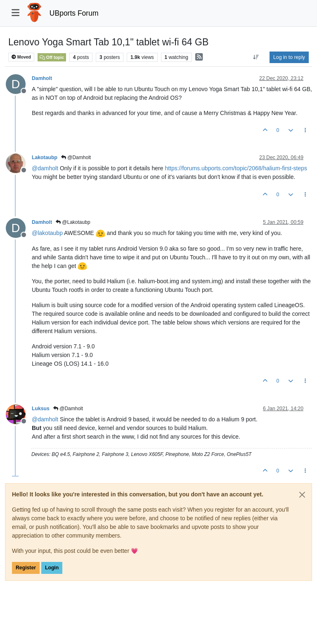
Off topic (52, 57)
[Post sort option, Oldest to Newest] (256, 57)
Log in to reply (289, 57)
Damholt (42, 78)
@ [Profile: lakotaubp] (47, 233)
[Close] (302, 495)
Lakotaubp (44, 157)
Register (26, 568)
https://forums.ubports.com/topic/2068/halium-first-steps (236, 168)
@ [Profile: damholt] (45, 168)
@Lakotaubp (73, 222)
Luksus (41, 408)
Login (52, 568)
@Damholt (76, 157)
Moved (21, 57)
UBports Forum (74, 13)
